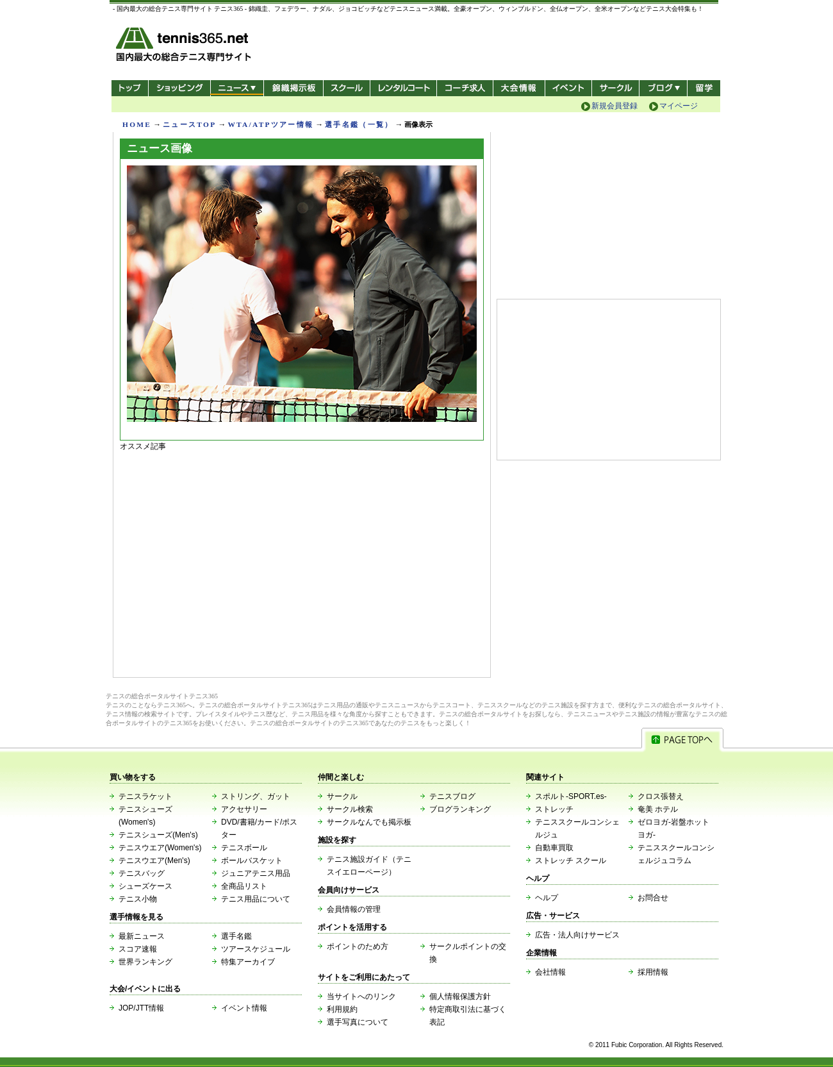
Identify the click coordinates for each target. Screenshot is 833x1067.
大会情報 (519, 88)
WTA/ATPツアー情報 (270, 124)
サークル (615, 88)
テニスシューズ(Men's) (158, 834)
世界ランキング (145, 961)
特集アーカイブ (248, 961)
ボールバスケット (252, 860)
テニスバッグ (142, 873)
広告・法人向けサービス (577, 934)
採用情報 (653, 972)
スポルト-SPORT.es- (571, 796)
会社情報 (550, 972)
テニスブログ (452, 796)
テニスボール (244, 847)
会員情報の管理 (354, 909)
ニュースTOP (189, 124)
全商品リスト (244, 886)
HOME (136, 124)
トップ (129, 88)
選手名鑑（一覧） (359, 124)
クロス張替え (661, 796)
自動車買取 (554, 847)
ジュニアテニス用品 (255, 873)
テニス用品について (255, 899)
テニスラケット (145, 796)
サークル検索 (350, 809)
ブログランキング (460, 809)
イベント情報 (244, 1008)
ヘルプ (546, 897)
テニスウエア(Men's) (154, 860)
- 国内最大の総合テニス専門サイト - (185, 46)
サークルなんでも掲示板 (369, 822)
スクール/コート (346, 88)
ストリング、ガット (255, 796)
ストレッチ (554, 809)
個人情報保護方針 (460, 996)
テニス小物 (138, 899)
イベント (568, 88)
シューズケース (145, 886)
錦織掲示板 (293, 88)
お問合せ (653, 897)
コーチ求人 (466, 88)
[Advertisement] (302, 561)
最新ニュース (142, 936)
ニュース (236, 88)
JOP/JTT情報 (141, 1008)
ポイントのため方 (357, 946)
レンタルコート (405, 88)
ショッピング (179, 88)
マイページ (678, 105)
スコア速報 (138, 949)
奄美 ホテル (658, 809)
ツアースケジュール (255, 949)
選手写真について (357, 1022)
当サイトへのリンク (361, 996)
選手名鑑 (236, 936)
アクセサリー (244, 809)
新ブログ (663, 88)
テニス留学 (704, 88)
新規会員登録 (614, 105)
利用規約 (342, 1009)
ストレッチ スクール (570, 860)
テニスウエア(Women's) (160, 847)
